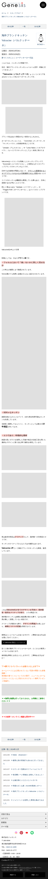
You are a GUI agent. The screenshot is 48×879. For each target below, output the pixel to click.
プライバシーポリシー (25, 867)
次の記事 (37, 26)
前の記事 (11, 26)
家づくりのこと (8, 58)
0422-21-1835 (11, 847)
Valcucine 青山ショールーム (15, 642)
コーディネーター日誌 (24, 58)
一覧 (24, 26)
